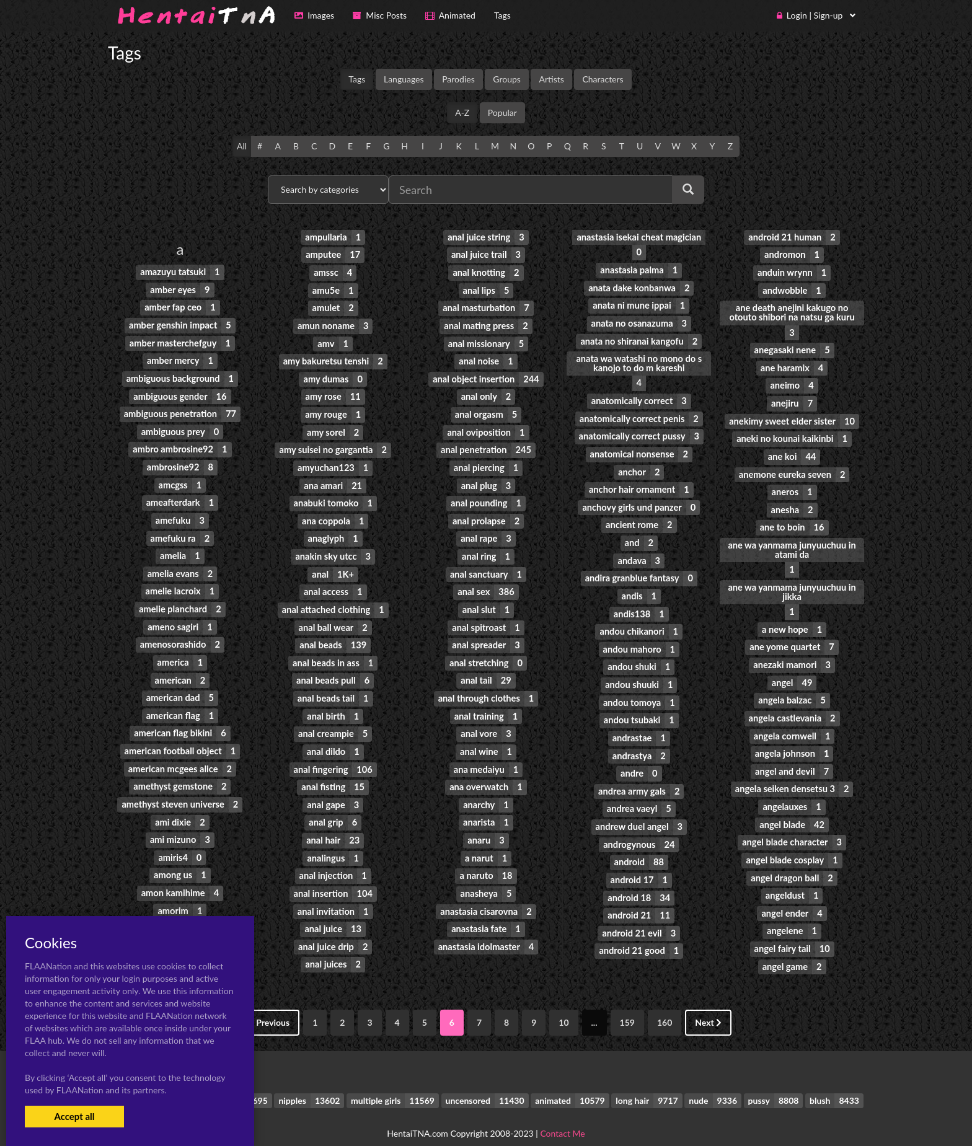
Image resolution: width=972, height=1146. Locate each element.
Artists (551, 79)
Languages (404, 79)
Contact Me (562, 1114)
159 (627, 1004)
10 (563, 1004)
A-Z (462, 112)
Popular (502, 112)
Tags (356, 79)
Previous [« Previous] (269, 1004)
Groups (507, 79)
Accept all (74, 1116)
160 (664, 1004)
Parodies (458, 79)
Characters (602, 79)
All (242, 146)
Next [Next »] (708, 1004)
